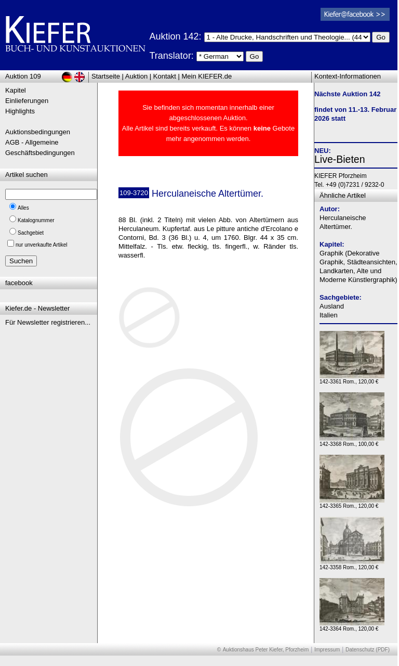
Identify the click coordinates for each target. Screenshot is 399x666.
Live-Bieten (339, 159)
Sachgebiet (31, 233)
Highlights (20, 111)
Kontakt (164, 76)
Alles (23, 208)
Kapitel (15, 90)
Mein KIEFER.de (207, 76)
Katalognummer (36, 220)
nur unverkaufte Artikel (42, 245)
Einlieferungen (26, 101)
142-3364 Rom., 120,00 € (352, 626)
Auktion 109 (23, 76)
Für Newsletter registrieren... (47, 322)
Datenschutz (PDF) (367, 649)
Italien (329, 315)
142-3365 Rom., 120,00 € (352, 503)
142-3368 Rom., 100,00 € (352, 441)
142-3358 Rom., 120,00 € (352, 564)
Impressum (327, 649)
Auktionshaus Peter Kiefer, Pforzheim (266, 649)
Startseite (105, 76)
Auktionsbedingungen (37, 132)
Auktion (136, 76)
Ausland (332, 306)
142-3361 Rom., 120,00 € (352, 379)
